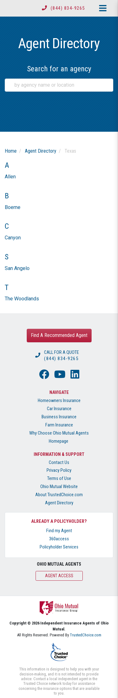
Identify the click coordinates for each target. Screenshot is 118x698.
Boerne (12, 207)
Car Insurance (59, 408)
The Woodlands (22, 299)
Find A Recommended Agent (59, 335)
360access (59, 539)
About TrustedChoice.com (59, 494)
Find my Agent (59, 530)
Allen (10, 177)
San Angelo (17, 268)
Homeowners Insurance (59, 400)
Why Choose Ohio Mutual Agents (59, 433)
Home (11, 151)
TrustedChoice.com (85, 635)
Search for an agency (59, 68)
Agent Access (59, 575)
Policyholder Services (59, 547)
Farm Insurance (59, 425)
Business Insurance (59, 417)
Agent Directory (40, 151)
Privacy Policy (59, 470)
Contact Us (59, 462)
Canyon (13, 238)
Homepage (58, 441)
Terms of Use (59, 478)
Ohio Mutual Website (59, 486)
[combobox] (59, 85)
